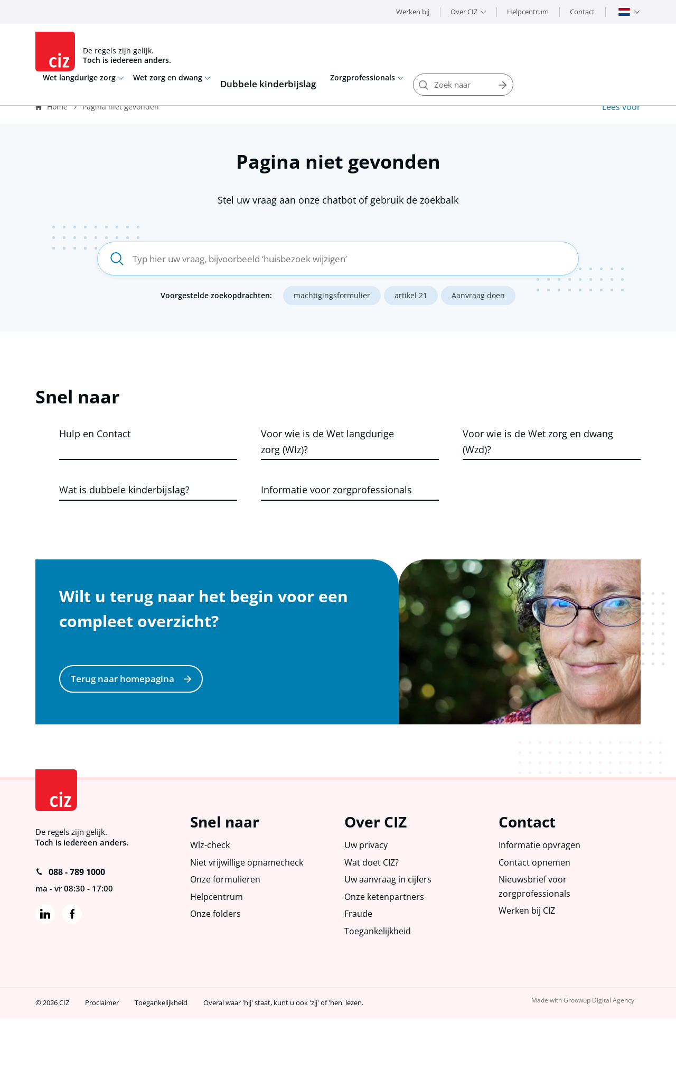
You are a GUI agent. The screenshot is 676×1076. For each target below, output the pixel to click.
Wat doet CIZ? (372, 914)
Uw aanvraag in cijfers (388, 932)
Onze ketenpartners (385, 951)
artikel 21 (411, 298)
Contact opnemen (535, 914)
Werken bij (412, 11)
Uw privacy (366, 895)
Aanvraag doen (478, 298)
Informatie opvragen (541, 895)
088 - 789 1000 (70, 921)
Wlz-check (210, 895)
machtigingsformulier (332, 298)
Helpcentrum (528, 11)
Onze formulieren (227, 932)
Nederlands (624, 12)
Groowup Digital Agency (602, 1058)
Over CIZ (463, 11)
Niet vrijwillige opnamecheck (248, 914)
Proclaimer (102, 1060)
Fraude (358, 969)
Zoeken (629, 51)
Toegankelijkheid (379, 988)
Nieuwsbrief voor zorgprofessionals (535, 940)
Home (57, 107)
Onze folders (216, 969)
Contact (582, 11)
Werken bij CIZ (529, 966)
